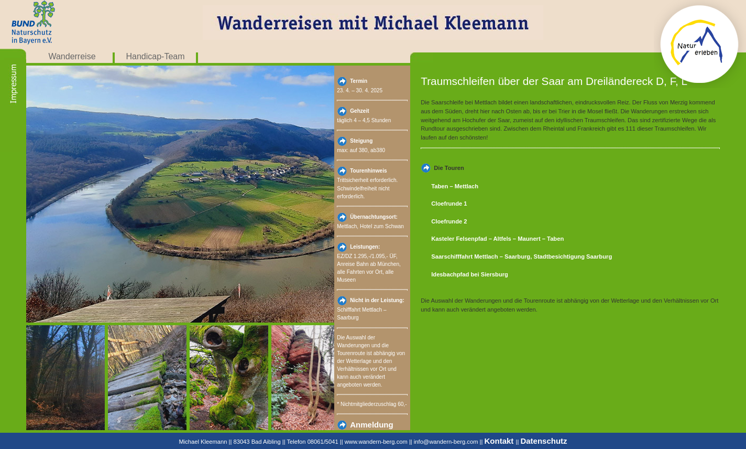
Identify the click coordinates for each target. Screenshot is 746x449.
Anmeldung (371, 424)
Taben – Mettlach (454, 186)
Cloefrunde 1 (449, 203)
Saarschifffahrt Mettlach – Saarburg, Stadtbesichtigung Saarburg (521, 256)
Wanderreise (71, 56)
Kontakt (500, 440)
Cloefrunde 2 (449, 221)
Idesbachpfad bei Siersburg (469, 274)
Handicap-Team (155, 56)
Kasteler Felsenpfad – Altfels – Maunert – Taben (497, 239)
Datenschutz (543, 440)
